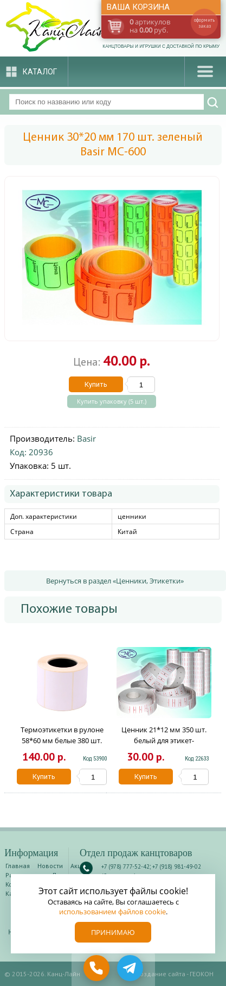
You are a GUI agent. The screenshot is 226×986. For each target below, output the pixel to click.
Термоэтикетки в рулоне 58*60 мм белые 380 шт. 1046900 (62, 740)
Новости (50, 866)
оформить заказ (204, 23)
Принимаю (113, 932)
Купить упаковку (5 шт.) (111, 401)
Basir (86, 438)
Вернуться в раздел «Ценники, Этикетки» (115, 581)
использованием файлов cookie (112, 911)
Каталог (40, 71)
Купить (96, 384)
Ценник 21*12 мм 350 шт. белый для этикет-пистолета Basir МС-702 (163, 740)
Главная (17, 866)
